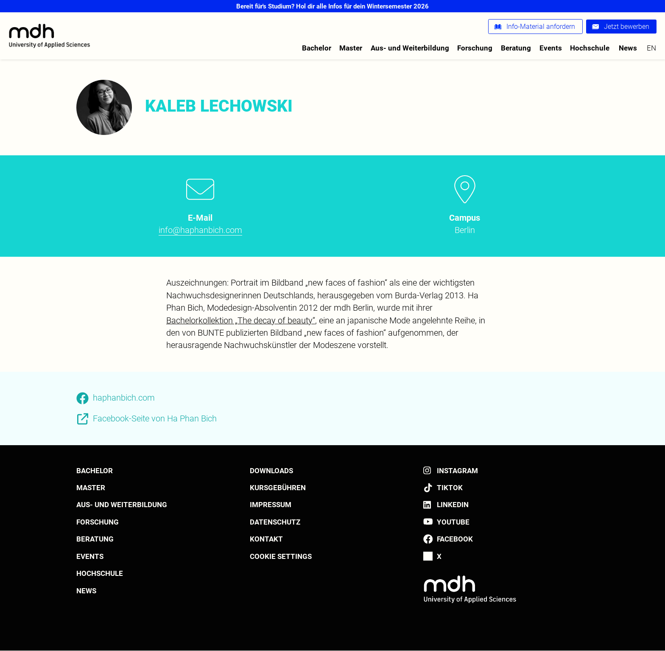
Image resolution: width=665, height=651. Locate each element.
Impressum (270, 504)
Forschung (474, 48)
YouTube (453, 522)
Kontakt (266, 539)
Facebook (455, 539)
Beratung (516, 48)
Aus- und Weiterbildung (410, 48)
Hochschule (589, 48)
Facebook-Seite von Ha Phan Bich (155, 419)
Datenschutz (275, 522)
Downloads (271, 470)
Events (550, 48)
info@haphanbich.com (200, 230)
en (651, 48)
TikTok (450, 487)
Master (350, 48)
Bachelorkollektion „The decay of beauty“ (240, 321)
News (628, 48)
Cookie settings (281, 556)
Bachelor (316, 48)
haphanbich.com (124, 398)
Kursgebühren (278, 487)
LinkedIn (453, 504)
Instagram (457, 470)
